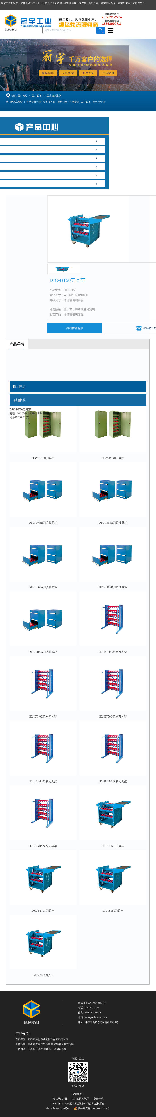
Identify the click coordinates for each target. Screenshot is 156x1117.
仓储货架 (74, 101)
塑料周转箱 (99, 101)
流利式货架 (67, 1044)
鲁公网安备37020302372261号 (92, 1108)
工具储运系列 (53, 95)
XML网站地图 (60, 1098)
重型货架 (56, 1044)
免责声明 (98, 1098)
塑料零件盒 (50, 101)
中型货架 (45, 1044)
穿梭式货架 (34, 1044)
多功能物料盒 (34, 101)
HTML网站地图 (80, 1098)
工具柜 (31, 1049)
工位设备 (36, 95)
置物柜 (47, 1049)
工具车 (39, 1049)
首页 (24, 95)
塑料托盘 (63, 101)
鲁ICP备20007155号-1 (57, 1108)
